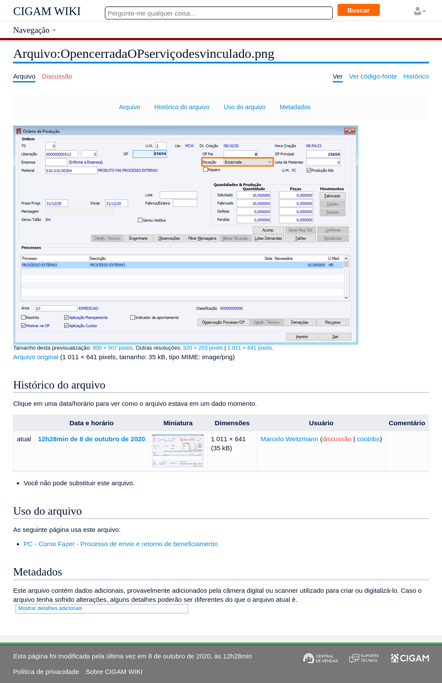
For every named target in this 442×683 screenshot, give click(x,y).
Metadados (295, 107)
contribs (368, 439)
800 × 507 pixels (113, 348)
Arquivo (129, 107)
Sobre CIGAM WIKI (113, 671)
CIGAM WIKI (47, 11)
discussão (337, 439)
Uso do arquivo (244, 107)
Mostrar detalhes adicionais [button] (50, 608)
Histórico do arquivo (182, 107)
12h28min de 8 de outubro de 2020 (91, 439)
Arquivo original (35, 356)
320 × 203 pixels (203, 348)
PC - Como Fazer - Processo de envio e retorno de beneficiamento (121, 543)
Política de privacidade (46, 671)
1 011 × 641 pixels (249, 348)
